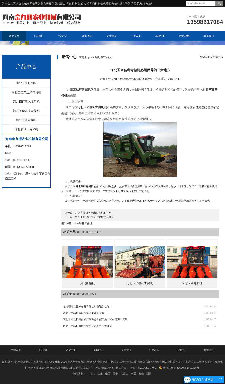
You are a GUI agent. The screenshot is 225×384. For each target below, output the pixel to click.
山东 (100, 373)
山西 (107, 373)
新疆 (148, 373)
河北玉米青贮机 (192, 283)
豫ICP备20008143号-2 (143, 367)
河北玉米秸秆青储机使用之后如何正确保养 (87, 326)
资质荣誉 (126, 349)
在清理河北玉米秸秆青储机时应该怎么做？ (87, 306)
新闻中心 (218, 56)
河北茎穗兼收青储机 (26, 110)
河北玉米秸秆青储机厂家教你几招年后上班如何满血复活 (95, 319)
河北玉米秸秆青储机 (139, 283)
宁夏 (133, 373)
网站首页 (205, 56)
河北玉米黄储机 (26, 119)
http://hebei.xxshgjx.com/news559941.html (130, 78)
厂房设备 (154, 349)
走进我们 (43, 349)
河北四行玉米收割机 (26, 101)
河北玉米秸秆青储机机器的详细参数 (83, 313)
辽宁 (115, 373)
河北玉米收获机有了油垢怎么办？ (94, 217)
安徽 (141, 373)
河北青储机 (87, 283)
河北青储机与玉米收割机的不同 (93, 212)
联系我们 (209, 349)
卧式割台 (60, 3)
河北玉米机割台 (26, 83)
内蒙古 (124, 373)
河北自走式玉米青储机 (26, 92)
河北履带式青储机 (26, 129)
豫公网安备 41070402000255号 (179, 367)
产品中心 (71, 349)
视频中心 (182, 349)
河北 (92, 373)
